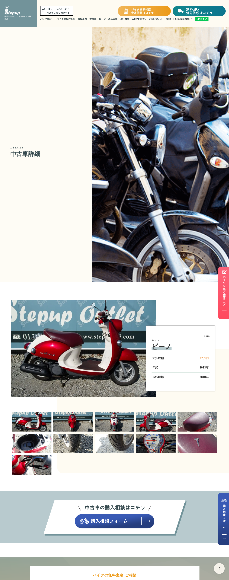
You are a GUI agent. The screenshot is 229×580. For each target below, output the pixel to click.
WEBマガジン (139, 19)
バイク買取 (47, 19)
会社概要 (124, 19)
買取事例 (82, 19)
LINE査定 (202, 19)
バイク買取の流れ (66, 19)
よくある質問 (110, 19)
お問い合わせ (156, 19)
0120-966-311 (58, 10)
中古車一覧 (95, 19)
